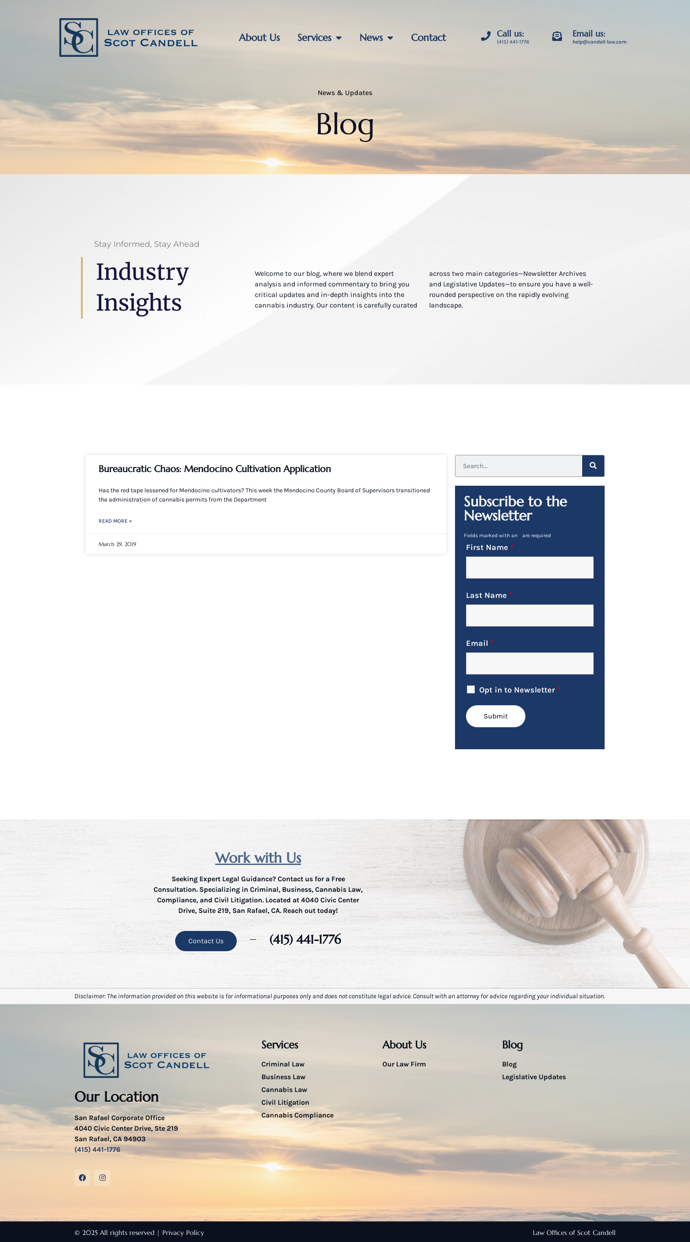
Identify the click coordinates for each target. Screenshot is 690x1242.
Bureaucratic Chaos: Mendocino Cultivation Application (215, 469)
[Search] (593, 465)
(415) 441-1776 (513, 42)
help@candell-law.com (600, 42)
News (376, 38)
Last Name (489, 595)
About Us (259, 38)
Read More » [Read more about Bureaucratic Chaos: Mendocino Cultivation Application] (115, 521)
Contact (428, 38)
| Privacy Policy (180, 1231)
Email (479, 643)
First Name (490, 547)
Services (319, 38)
